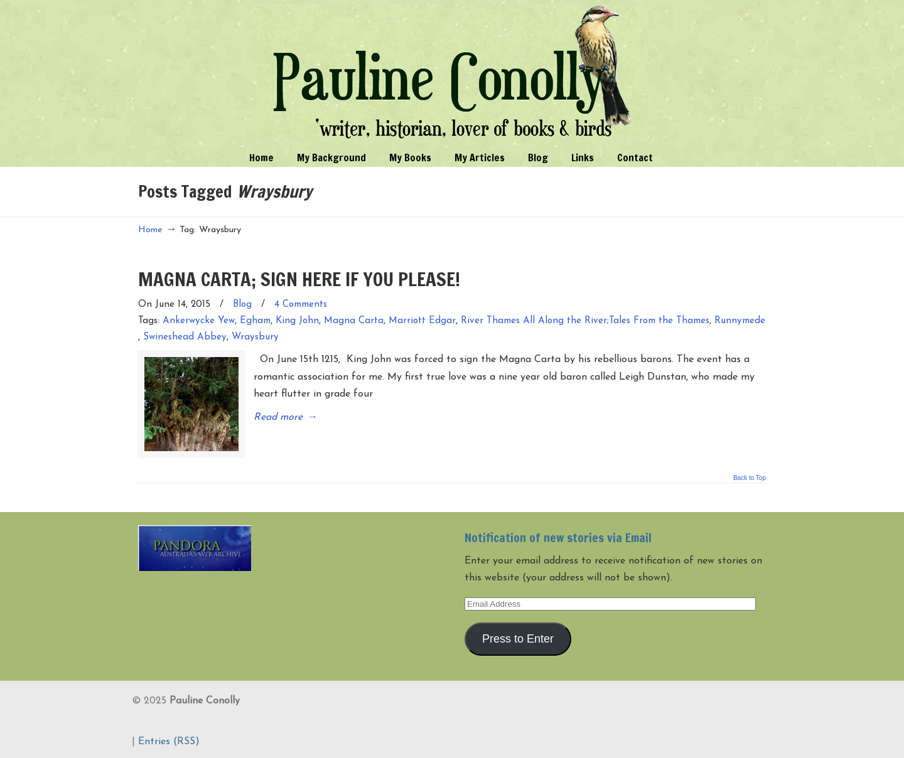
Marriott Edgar (422, 321)
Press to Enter (518, 639)
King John (297, 321)
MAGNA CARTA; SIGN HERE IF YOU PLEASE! (299, 278)
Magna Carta (354, 321)
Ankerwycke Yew (199, 321)
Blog (242, 304)
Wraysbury (255, 337)
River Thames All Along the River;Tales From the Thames (585, 321)
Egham (255, 321)
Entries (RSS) (169, 742)
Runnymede (739, 321)
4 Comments (300, 304)
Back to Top (749, 478)
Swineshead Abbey (185, 337)
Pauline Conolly (452, 73)
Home (150, 230)
